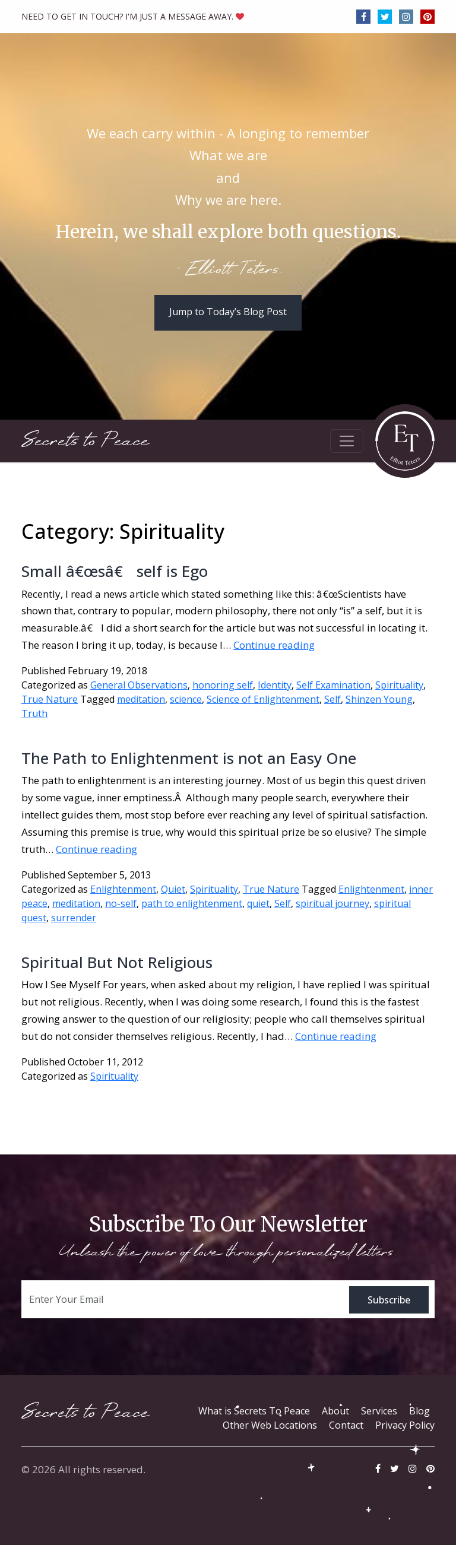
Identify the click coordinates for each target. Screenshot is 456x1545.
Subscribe (389, 1299)
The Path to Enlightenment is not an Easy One (188, 758)
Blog (419, 1410)
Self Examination (333, 684)
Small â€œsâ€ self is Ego (114, 571)
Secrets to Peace (85, 440)
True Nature (49, 699)
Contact (346, 1425)
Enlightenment (123, 889)
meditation (141, 699)
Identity (275, 684)
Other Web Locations (270, 1425)
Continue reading (274, 645)
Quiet (173, 889)
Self (332, 699)
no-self (121, 903)
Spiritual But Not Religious (117, 962)
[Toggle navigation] (346, 441)
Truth (34, 713)
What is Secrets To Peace (254, 1410)
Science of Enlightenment (263, 699)
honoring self (222, 684)
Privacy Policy (405, 1425)
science (186, 699)
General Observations (139, 684)
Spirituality (399, 684)
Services (379, 1410)
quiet (258, 903)
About (335, 1410)
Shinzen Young (379, 699)
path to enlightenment (191, 903)
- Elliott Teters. (228, 270)
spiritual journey (332, 903)
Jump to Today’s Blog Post (228, 311)
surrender (73, 917)
